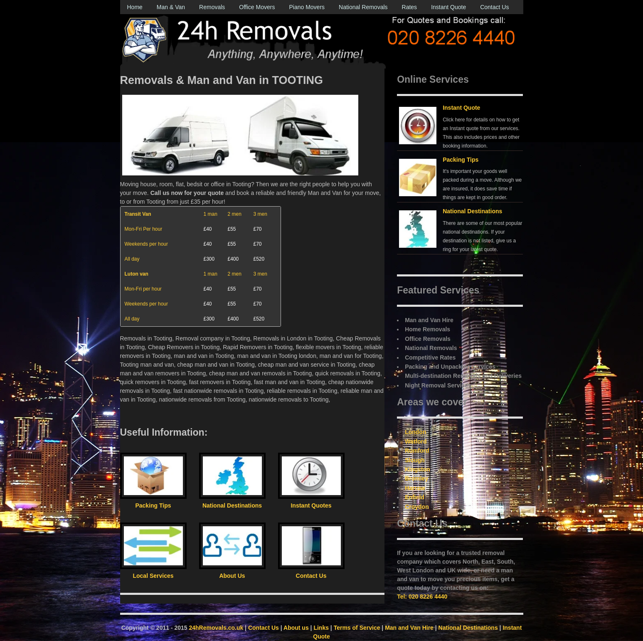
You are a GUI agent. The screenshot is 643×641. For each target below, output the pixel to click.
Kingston (417, 469)
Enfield (414, 497)
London (415, 432)
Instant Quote (448, 7)
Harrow (415, 488)
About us (296, 627)
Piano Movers (307, 7)
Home (135, 7)
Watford (415, 441)
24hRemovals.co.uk (216, 627)
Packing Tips (460, 159)
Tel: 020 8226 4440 (422, 596)
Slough (414, 460)
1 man (210, 214)
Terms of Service (357, 627)
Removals (212, 7)
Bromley (416, 478)
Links (321, 627)
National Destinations (472, 211)
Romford (417, 450)
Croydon (417, 506)
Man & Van (171, 7)
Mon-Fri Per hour (144, 229)
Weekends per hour (146, 244)
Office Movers (257, 7)
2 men (234, 214)
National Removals (363, 7)
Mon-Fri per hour (143, 289)
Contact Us (494, 7)
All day (132, 259)
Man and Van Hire (409, 627)
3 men (260, 214)
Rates (409, 7)
